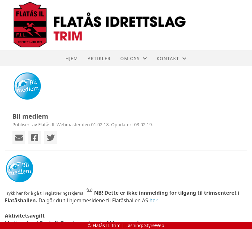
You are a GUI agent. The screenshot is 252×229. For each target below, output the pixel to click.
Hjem (71, 58)
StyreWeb (154, 225)
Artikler (99, 58)
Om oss (133, 58)
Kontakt (172, 58)
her (153, 200)
